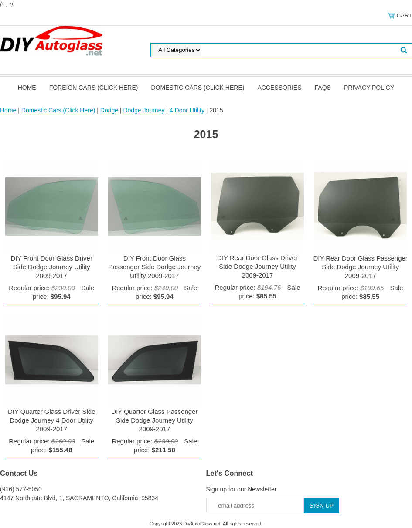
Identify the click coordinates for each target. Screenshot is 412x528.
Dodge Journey (143, 110)
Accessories (279, 87)
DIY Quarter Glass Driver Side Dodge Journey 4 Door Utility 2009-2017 (51, 420)
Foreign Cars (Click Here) (93, 87)
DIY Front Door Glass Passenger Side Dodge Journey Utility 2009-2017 (154, 266)
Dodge (109, 110)
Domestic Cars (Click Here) (197, 87)
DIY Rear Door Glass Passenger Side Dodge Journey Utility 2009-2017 (360, 266)
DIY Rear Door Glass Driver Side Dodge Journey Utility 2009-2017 (257, 266)
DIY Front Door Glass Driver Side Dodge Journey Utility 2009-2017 (51, 266)
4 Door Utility (187, 110)
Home (27, 87)
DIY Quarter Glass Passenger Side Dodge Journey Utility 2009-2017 (154, 420)
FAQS (323, 87)
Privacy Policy (369, 87)
